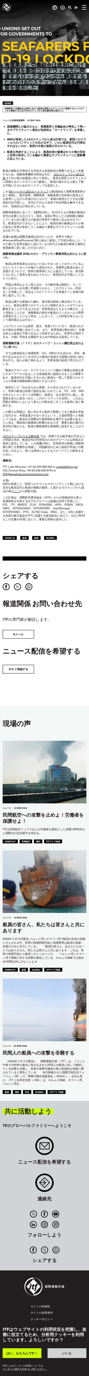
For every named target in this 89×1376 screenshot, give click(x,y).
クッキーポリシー (42, 1319)
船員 (24, 537)
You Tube (55, 1214)
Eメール (18, 634)
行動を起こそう (76, 7)
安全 (27, 1091)
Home (8, 103)
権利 (38, 841)
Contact (44, 1184)
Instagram (44, 1224)
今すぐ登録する (18, 669)
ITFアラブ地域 (53, 841)
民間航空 (26, 841)
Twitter (33, 1214)
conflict (10, 841)
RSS (55, 1224)
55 (28, 191)
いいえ (67, 1353)
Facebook (44, 1214)
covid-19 (10, 537)
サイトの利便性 (40, 1306)
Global (50, 537)
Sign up (44, 1148)
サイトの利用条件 (42, 1312)
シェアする (20, 575)
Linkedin (33, 1224)
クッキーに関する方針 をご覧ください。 (25, 1369)
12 (21, 436)
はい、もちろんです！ (22, 1353)
